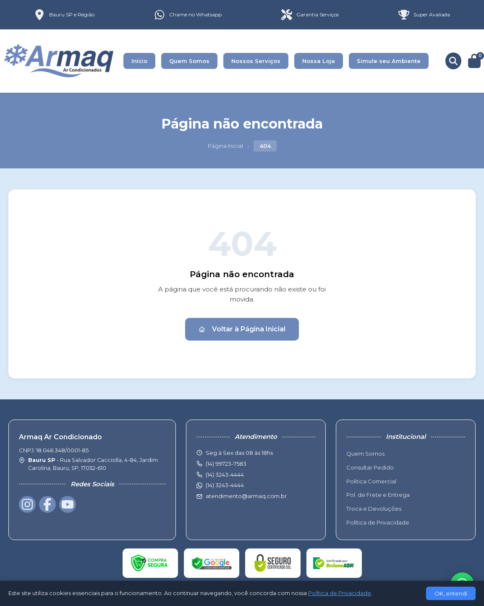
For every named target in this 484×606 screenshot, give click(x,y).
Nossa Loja (318, 61)
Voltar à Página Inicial (242, 329)
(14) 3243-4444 (225, 485)
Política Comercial (371, 481)
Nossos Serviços (255, 61)
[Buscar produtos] (453, 61)
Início (139, 61)
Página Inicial (225, 145)
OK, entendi (450, 593)
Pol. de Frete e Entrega (378, 494)
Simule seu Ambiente (389, 61)
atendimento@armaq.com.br (246, 496)
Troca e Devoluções (373, 508)
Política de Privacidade (377, 522)
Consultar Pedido (370, 467)
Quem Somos (189, 61)
